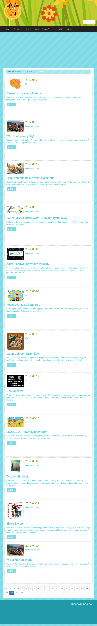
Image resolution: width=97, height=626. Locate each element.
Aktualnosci (29, 71)
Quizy (37, 29)
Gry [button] (8, 29)
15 (72, 589)
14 (67, 589)
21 (17, 593)
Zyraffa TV (46, 29)
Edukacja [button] (18, 29)
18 (87, 589)
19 (7, 593)
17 (82, 589)
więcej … (11, 104)
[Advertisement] (48, 50)
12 (57, 589)
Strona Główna (14, 71)
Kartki (28, 29)
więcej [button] (70, 29)
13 (62, 589)
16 (77, 589)
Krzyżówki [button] (58, 29)
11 (52, 589)
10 (47, 589)
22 (22, 593)
